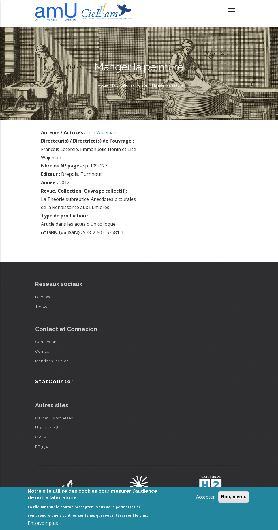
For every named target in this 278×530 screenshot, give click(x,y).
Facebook (44, 296)
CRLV (40, 437)
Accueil (104, 85)
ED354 (41, 446)
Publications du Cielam (130, 85)
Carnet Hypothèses (54, 418)
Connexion (46, 341)
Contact (43, 351)
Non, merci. (233, 496)
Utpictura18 (47, 427)
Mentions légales (52, 361)
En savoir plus (43, 523)
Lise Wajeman (102, 132)
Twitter (42, 306)
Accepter (205, 497)
